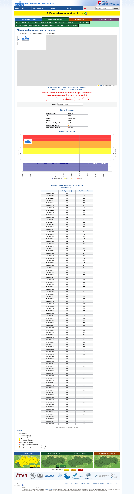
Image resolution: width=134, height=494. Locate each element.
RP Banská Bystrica (66, 87)
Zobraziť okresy (51, 33)
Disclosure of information (98, 483)
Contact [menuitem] (69, 8)
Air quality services (80, 19)
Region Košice (60, 25)
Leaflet (100, 85)
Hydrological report (21, 22)
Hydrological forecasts (34, 22)
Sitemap (76, 483)
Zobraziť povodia (37, 33)
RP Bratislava (51, 87)
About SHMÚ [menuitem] (19, 8)
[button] (19, 37)
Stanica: (54, 104)
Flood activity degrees (72, 25)
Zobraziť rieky (23, 33)
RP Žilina (57, 87)
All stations (55, 89)
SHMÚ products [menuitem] (37, 8)
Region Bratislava (27, 25)
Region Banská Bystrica (48, 25)
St (38, 466)
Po (31, 466)
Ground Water (82, 87)
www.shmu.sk (49, 489)
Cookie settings (68, 483)
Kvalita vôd (81, 22)
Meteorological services (29, 19)
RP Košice (75, 87)
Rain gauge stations (60, 22)
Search (116, 8)
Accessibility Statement (86, 483)
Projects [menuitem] (52, 8)
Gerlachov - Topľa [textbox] (63, 104)
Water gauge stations (47, 22)
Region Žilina (36, 25)
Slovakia (18, 25)
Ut (34, 466)
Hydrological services (55, 19)
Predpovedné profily (64, 89)
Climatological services (106, 19)
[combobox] (70, 104)
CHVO (87, 22)
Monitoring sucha (71, 22)
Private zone (109, 483)
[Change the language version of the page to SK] (85, 8)
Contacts (116, 483)
